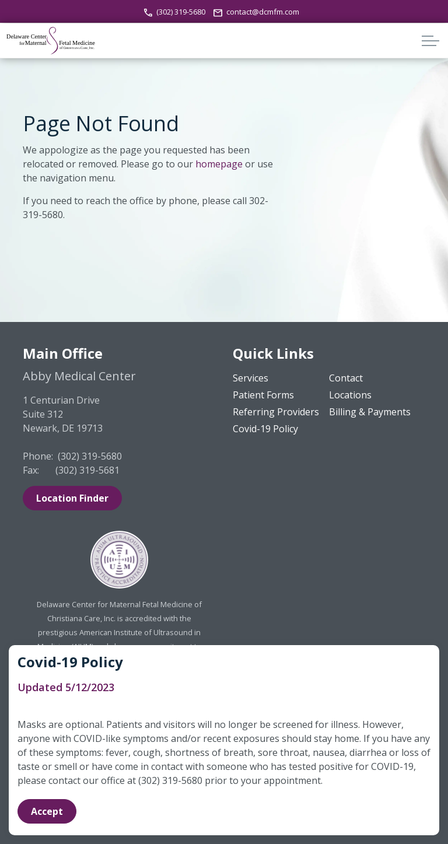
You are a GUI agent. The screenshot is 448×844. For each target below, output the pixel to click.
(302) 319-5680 (175, 11)
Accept (47, 811)
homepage (219, 163)
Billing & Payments (370, 411)
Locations (350, 394)
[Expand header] (430, 40)
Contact (346, 378)
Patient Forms (263, 394)
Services (250, 378)
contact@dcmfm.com (256, 11)
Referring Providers (276, 411)
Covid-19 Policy (265, 428)
